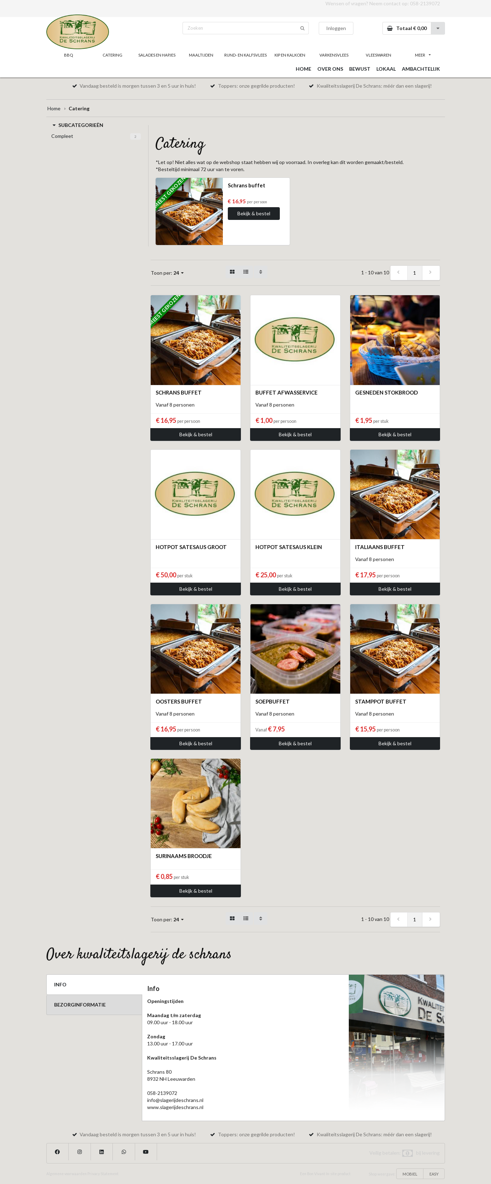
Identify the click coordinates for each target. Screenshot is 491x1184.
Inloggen (336, 28)
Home (53, 108)
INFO (60, 984)
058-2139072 (425, 3)
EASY (434, 1174)
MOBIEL (410, 1174)
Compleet (62, 136)
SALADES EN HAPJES (156, 55)
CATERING (112, 55)
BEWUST (359, 69)
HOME (303, 69)
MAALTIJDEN (201, 55)
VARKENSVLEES (333, 55)
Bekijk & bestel (253, 213)
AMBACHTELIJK (421, 69)
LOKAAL (386, 69)
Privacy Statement (103, 1174)
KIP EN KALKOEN (290, 55)
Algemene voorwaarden (66, 1174)
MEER (423, 55)
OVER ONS (330, 69)
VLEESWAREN (378, 55)
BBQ (68, 55)
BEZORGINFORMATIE (80, 1005)
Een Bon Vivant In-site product (325, 1174)
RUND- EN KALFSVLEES (245, 55)
